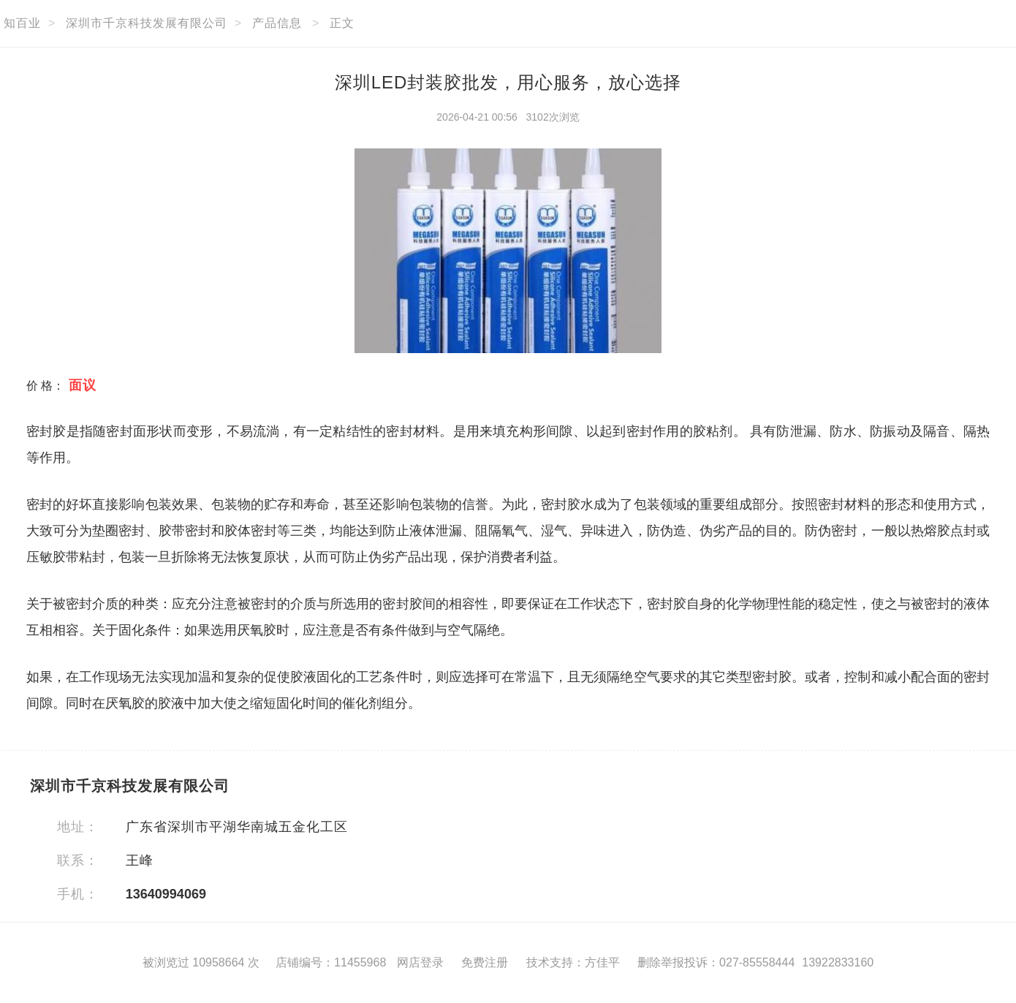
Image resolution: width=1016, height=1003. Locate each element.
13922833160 (837, 962)
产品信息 (277, 23)
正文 (342, 23)
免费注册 (484, 962)
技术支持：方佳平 (573, 962)
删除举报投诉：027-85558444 (716, 962)
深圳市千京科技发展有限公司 (146, 23)
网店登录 (420, 962)
